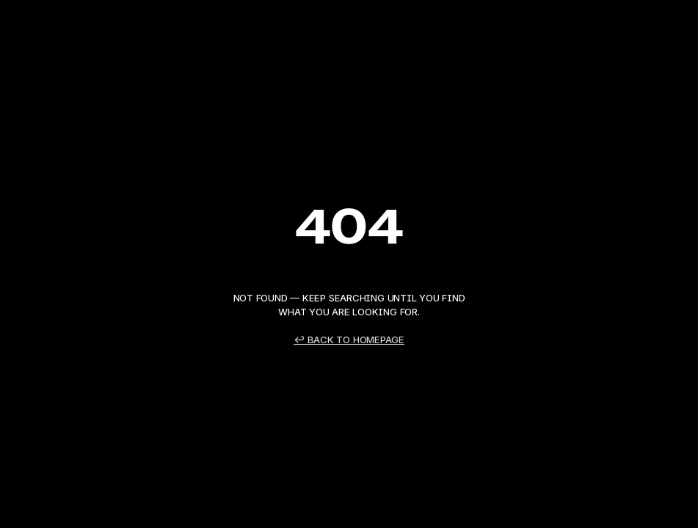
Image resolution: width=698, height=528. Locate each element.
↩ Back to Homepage (349, 339)
